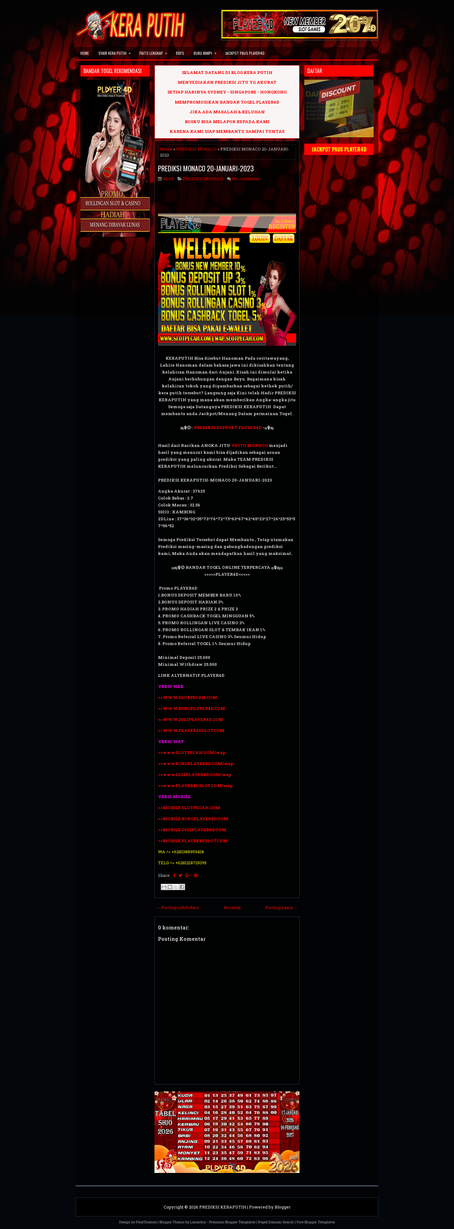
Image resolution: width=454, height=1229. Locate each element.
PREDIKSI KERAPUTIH (222, 1207)
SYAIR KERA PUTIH (116, 51)
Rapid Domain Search (276, 1222)
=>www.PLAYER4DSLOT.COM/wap (195, 785)
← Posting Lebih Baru (177, 907)
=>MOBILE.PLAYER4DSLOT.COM (193, 840)
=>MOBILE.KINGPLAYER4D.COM (193, 818)
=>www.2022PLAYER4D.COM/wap (194, 774)
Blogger (283, 1207)
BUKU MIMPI (207, 51)
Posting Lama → (281, 907)
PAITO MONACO (250, 445)
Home (84, 53)
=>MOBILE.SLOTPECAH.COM (189, 807)
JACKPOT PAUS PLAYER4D (245, 53)
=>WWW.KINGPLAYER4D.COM (191, 708)
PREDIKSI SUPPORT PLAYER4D (228, 427)
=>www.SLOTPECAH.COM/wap (191, 752)
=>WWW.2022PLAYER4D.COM (190, 719)
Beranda (232, 907)
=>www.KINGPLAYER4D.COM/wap (195, 763)
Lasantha (198, 1222)
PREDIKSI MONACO (196, 149)
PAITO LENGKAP (155, 51)
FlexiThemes (146, 1222)
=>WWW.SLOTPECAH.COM (187, 697)
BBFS (180, 53)
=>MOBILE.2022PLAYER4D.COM (192, 829)
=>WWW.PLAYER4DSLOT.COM (191, 730)
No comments (246, 178)
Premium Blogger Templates (232, 1222)
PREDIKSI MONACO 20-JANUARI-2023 (206, 168)
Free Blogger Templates (316, 1222)
